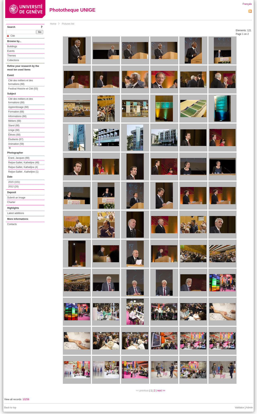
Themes (11, 55)
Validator (239, 407)
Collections (13, 60)
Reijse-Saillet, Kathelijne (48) (23, 162)
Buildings (12, 46)
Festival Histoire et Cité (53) (23, 88)
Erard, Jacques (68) (18, 158)
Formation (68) (16, 111)
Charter (11, 202)
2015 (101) (14, 182)
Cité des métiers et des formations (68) (20, 82)
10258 (25, 399)
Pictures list (68, 23)
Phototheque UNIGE (72, 10)
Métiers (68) (14, 121)
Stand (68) (13, 125)
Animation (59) (16, 144)
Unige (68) (13, 130)
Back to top (10, 407)
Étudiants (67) (15, 139)
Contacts (12, 224)
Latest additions (15, 213)
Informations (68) (17, 116)
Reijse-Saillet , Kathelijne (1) (23, 171)
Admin (249, 407)
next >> (161, 390)
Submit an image (16, 197)
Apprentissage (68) (18, 107)
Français (247, 4)
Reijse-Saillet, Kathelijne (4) (23, 167)
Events (11, 51)
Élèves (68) (14, 134)
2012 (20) (13, 186)
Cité (11, 35)
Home (53, 23)
